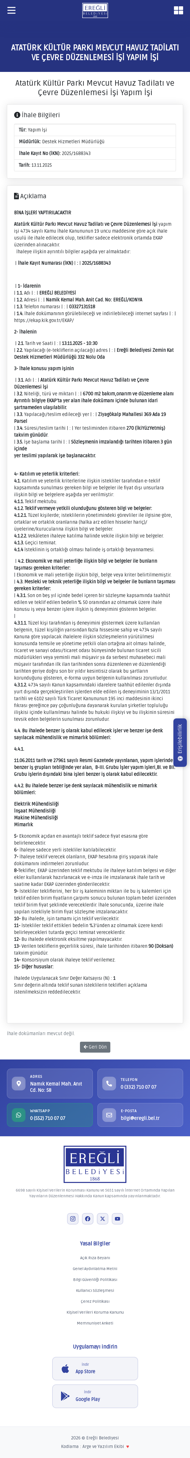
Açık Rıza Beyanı (95, 1257)
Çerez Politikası (95, 1301)
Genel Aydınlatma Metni (95, 1268)
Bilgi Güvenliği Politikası (95, 1279)
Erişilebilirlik (180, 742)
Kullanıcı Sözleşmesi (95, 1290)
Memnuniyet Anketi (95, 1323)
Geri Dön (95, 1047)
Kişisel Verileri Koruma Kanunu (95, 1312)
